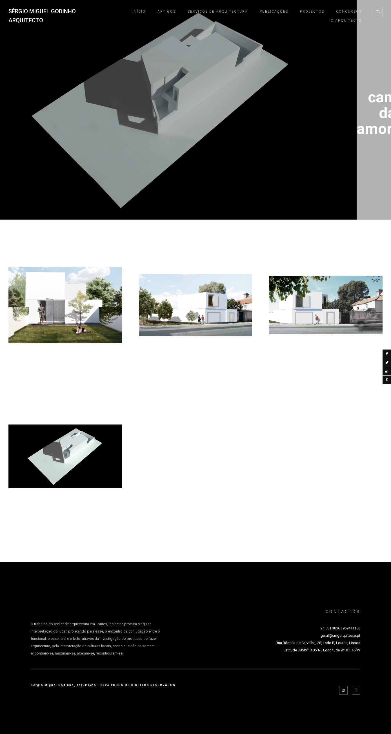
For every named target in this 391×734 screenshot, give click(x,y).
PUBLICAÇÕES (274, 12)
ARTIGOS (166, 12)
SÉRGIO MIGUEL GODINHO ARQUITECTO (42, 16)
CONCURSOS (349, 12)
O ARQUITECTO (346, 21)
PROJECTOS (312, 12)
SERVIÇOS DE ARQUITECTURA (218, 12)
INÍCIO (139, 12)
